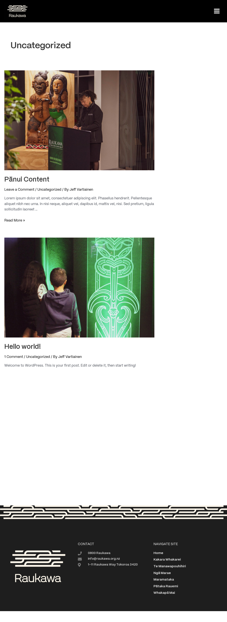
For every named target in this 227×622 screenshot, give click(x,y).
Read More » (14, 220)
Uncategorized (49, 189)
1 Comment (13, 357)
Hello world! (22, 347)
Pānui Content (26, 180)
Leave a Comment (19, 189)
